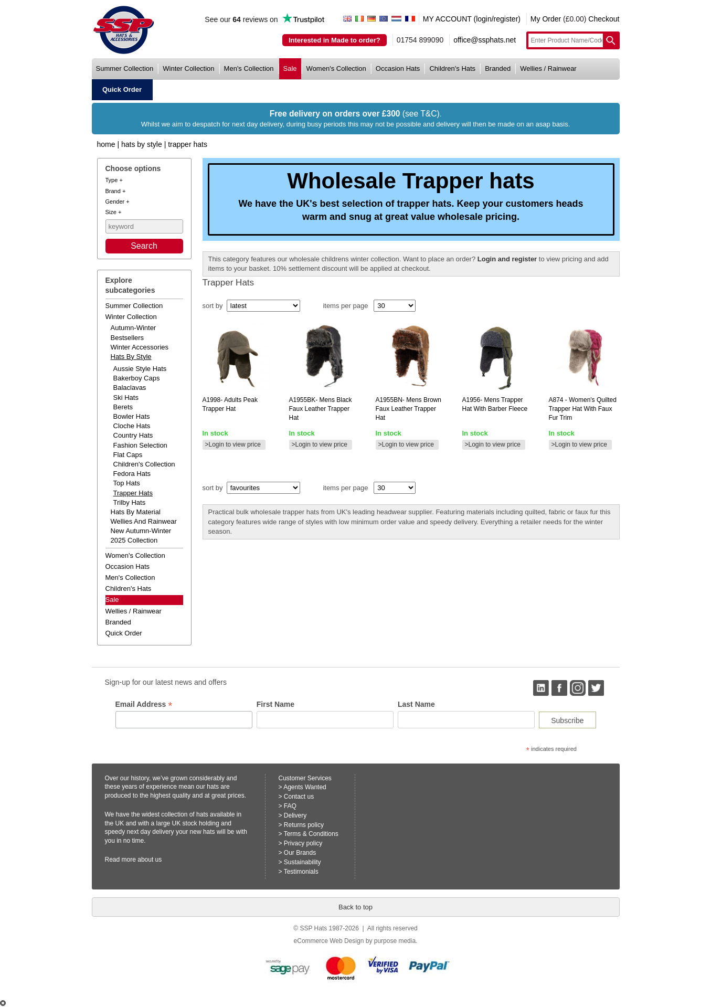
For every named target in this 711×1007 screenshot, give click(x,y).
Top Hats (126, 483)
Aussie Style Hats (140, 369)
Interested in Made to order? (334, 40)
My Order (545, 19)
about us (149, 859)
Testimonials (301, 871)
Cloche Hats (132, 426)
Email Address (144, 704)
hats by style (131, 357)
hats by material (136, 512)
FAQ (290, 806)
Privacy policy (303, 843)
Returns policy (304, 825)
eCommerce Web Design (329, 941)
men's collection (249, 68)
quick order (122, 89)
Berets (123, 407)
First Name (275, 704)
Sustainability (302, 862)
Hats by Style (141, 144)
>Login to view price (233, 444)
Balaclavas (129, 387)
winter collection (188, 68)
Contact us (299, 796)
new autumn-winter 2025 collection (141, 535)
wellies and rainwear (144, 521)
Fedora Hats (132, 474)
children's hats (452, 68)
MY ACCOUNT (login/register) (472, 19)
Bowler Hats (131, 416)
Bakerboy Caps (136, 378)
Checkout (603, 19)
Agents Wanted (304, 787)
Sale (112, 599)
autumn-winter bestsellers (133, 332)
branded (498, 68)
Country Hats (133, 435)
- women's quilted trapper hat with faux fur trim (583, 408)
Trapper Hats (187, 144)
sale (290, 68)
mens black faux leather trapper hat (320, 408)
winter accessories (140, 347)
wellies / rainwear (548, 68)
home (106, 144)
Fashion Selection (140, 445)
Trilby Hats (129, 502)
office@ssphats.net (484, 40)
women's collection (336, 68)
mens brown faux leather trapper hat (408, 408)
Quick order (123, 633)
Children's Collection (144, 464)
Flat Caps (128, 455)
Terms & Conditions (311, 834)
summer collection (125, 68)
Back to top (355, 907)
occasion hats (398, 68)
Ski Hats (126, 397)
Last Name (416, 704)
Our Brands (300, 852)
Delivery (295, 815)
